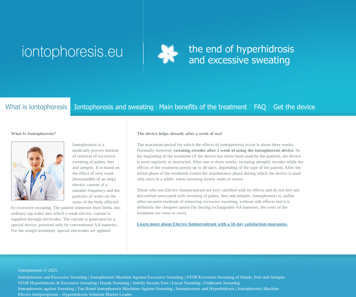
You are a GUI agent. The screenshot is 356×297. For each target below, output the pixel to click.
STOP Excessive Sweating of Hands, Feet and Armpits (235, 276)
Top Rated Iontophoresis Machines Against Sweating (125, 288)
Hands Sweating (115, 282)
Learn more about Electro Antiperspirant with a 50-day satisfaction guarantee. (212, 223)
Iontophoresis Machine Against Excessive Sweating (137, 276)
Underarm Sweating (222, 282)
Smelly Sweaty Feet (150, 282)
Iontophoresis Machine (258, 288)
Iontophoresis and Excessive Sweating (52, 276)
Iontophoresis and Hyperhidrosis (205, 288)
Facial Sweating (186, 282)
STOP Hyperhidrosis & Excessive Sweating (57, 282)
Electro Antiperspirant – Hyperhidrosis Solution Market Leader (75, 294)
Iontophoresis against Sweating (46, 288)
